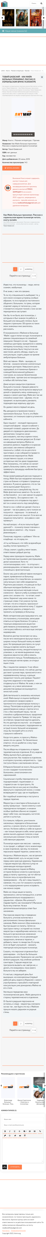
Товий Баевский (15, 149)
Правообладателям (18, 1231)
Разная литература (23, 140)
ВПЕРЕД (28, 269)
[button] (5, 1131)
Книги (10, 140)
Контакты (6, 1231)
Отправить (15, 1167)
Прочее (36, 140)
